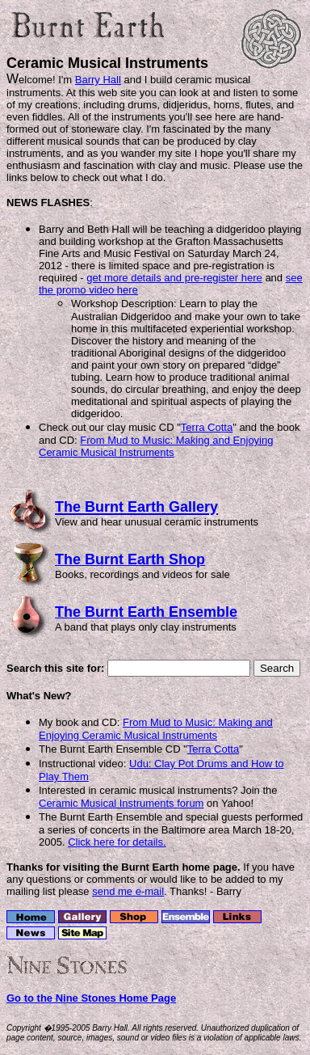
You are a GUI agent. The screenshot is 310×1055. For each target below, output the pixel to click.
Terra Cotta (206, 427)
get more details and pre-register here (174, 278)
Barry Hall (98, 80)
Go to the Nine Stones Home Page (91, 998)
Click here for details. (116, 842)
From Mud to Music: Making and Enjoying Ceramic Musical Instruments (156, 446)
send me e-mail (128, 891)
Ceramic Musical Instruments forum (121, 803)
